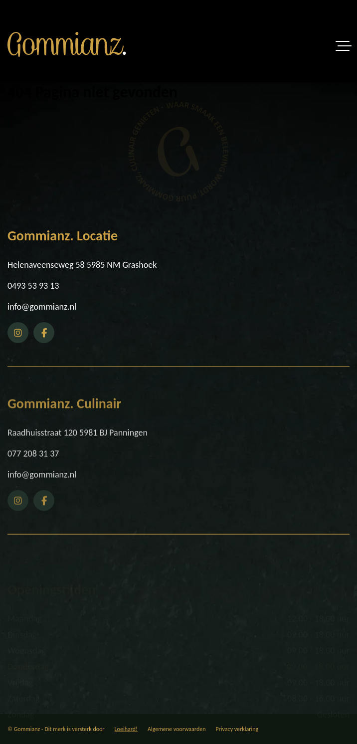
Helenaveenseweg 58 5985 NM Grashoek (82, 264)
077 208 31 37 (33, 473)
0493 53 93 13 (33, 285)
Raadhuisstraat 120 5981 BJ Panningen (77, 452)
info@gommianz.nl (41, 306)
